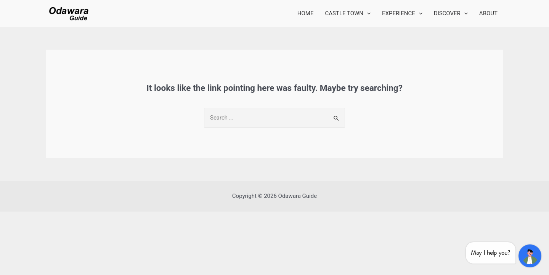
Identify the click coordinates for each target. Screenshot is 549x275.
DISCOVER (451, 13)
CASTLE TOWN (348, 13)
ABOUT (488, 13)
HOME (305, 13)
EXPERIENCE (402, 13)
